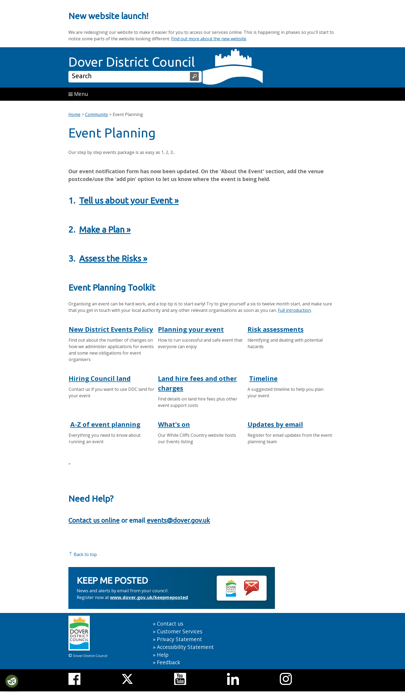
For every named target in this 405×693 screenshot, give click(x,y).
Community (96, 114)
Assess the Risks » (113, 258)
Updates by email (275, 424)
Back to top (82, 554)
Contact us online (94, 520)
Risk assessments (276, 329)
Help (162, 654)
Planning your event (191, 329)
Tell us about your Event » (129, 200)
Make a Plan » (105, 229)
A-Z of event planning (105, 424)
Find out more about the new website (208, 39)
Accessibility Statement (185, 647)
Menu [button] (78, 94)
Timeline (263, 378)
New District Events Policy (111, 329)
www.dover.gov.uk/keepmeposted (149, 597)
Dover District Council (131, 62)
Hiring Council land (100, 378)
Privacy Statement (179, 639)
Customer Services (179, 631)
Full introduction (294, 310)
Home (74, 114)
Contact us (170, 623)
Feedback (168, 662)
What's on (174, 424)
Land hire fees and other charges (197, 383)
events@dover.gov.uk (178, 520)
